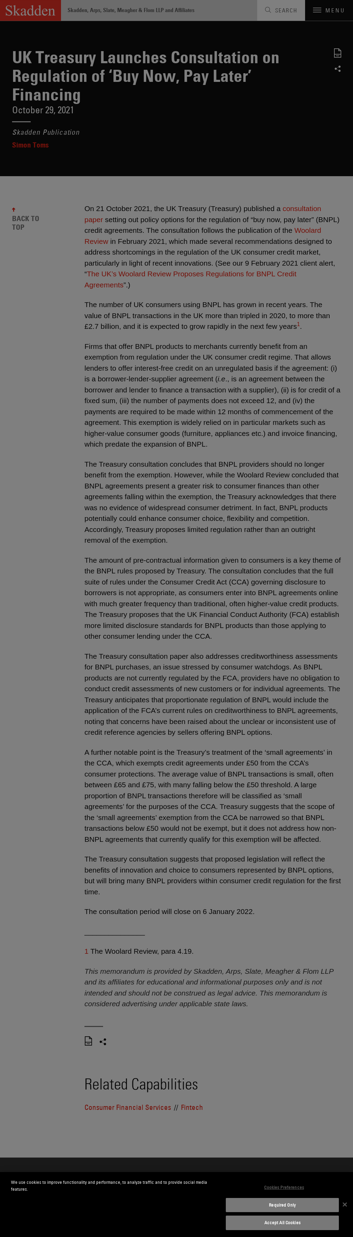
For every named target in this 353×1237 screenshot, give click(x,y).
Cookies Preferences (284, 1187)
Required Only (282, 1205)
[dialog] (176, 1204)
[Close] (345, 1204)
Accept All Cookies (282, 1222)
